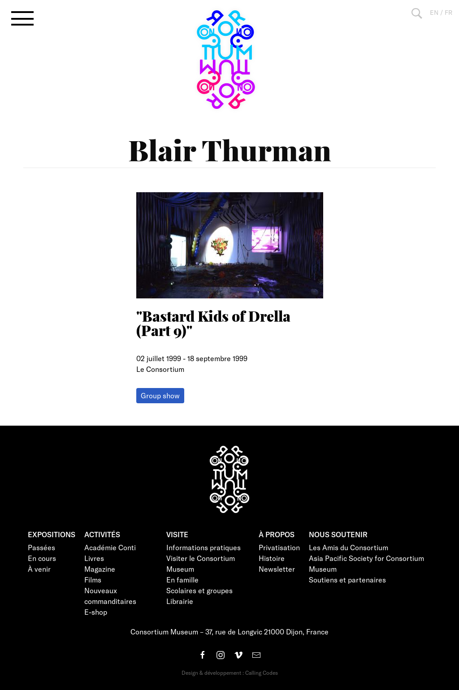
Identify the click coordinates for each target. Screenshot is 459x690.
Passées (41, 547)
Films (92, 579)
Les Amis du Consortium (348, 547)
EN (434, 12)
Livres (94, 558)
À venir (39, 569)
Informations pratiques (203, 547)
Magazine (99, 569)
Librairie (179, 601)
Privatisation (279, 547)
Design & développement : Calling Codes (230, 672)
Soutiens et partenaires (347, 579)
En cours (42, 558)
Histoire (272, 558)
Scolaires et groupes (199, 590)
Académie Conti (110, 547)
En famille (182, 579)
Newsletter (277, 569)
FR (448, 12)
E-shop (95, 612)
